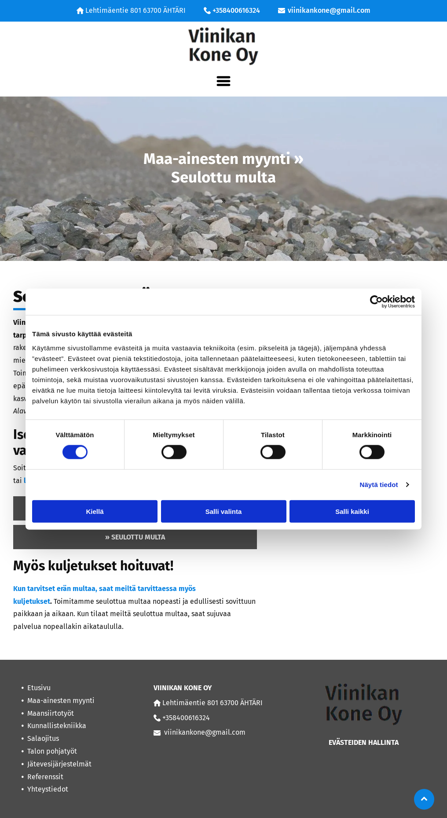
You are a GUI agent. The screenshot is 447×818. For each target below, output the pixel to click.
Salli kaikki (352, 511)
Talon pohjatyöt (52, 751)
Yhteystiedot (47, 789)
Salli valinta (223, 511)
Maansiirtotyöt (50, 713)
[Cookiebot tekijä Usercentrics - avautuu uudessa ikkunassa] (376, 302)
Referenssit (45, 777)
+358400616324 (236, 10)
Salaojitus (43, 738)
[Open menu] (223, 81)
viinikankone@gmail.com (329, 10)
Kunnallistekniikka (56, 725)
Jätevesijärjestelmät (59, 764)
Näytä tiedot (379, 484)
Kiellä (94, 511)
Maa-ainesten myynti (61, 700)
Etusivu (39, 688)
